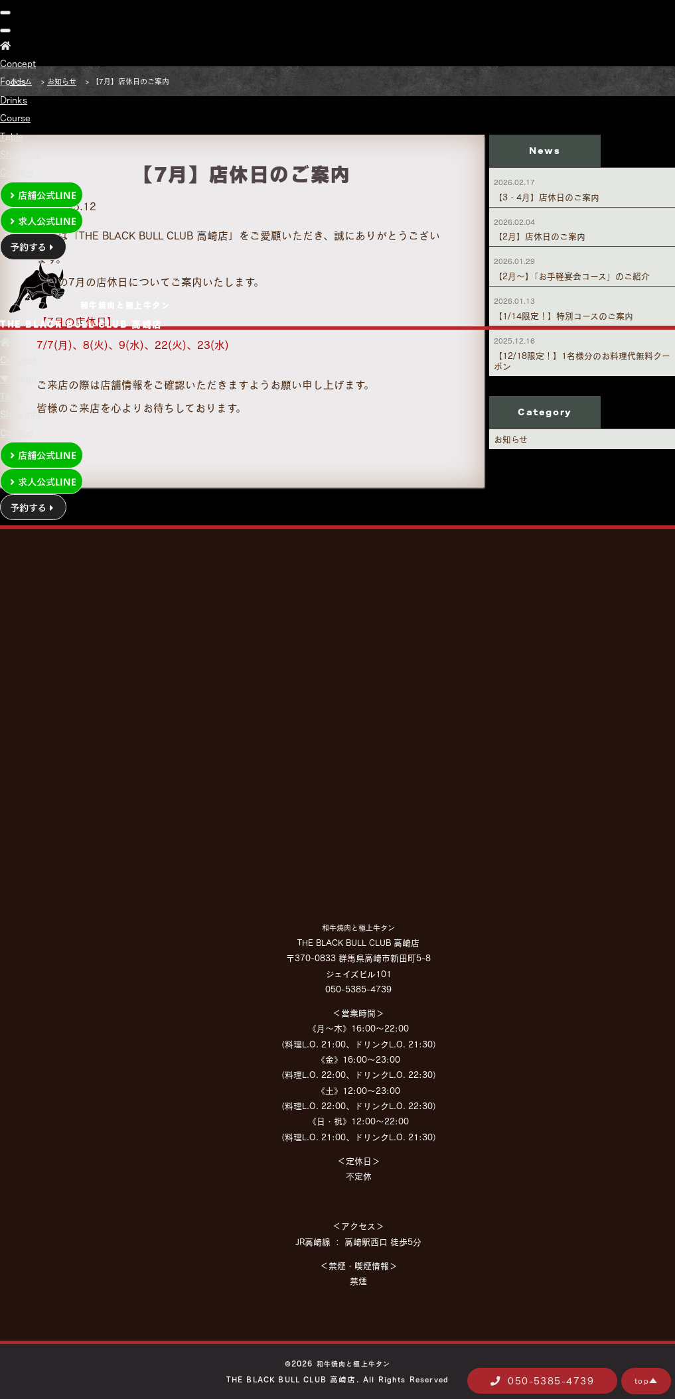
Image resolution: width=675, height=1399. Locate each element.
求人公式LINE (41, 220)
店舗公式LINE (41, 194)
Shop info (20, 154)
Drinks (13, 99)
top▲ (646, 1380)
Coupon (16, 172)
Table (11, 136)
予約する (33, 246)
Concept (18, 63)
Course (15, 117)
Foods (13, 81)
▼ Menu (18, 378)
